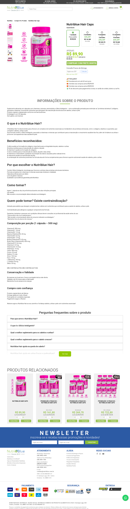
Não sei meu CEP (72, 74)
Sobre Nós (10, 457)
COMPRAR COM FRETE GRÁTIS (81, 63)
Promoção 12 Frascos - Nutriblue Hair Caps (107, 402)
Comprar (26, 421)
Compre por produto (34, 15)
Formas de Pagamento (73, 455)
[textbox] (48, 9)
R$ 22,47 (75, 57)
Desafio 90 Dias (71, 464)
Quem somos (101, 15)
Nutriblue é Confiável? (13, 459)
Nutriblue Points (71, 466)
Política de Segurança (73, 457)
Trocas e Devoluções (73, 459)
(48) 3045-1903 (41, 459)
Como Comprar (11, 465)
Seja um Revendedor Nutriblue (16, 461)
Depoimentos (87, 15)
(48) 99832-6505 (42, 455)
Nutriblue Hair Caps (20, 401)
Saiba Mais (14, 421)
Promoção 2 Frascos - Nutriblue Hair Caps (49, 402)
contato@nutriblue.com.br (45, 471)
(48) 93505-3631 (42, 467)
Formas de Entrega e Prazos (75, 453)
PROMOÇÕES (54, 15)
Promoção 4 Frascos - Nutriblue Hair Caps (78, 402)
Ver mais (65, 354)
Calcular (84, 71)
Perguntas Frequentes (73, 462)
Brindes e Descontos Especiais (16, 463)
